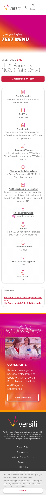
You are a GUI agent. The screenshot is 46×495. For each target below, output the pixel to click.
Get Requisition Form (23, 78)
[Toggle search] (25, 7)
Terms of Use (23, 452)
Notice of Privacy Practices (23, 457)
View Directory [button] (23, 397)
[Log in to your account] (33, 6)
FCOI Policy (23, 467)
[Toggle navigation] (41, 7)
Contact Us (23, 462)
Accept (23, 490)
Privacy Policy (23, 447)
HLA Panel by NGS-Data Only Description (23, 303)
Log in (33, 9)
